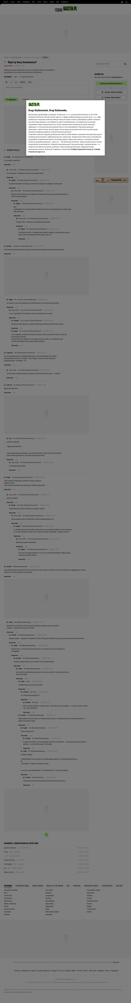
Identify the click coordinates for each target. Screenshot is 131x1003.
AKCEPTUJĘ (95, 151)
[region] (65, 127)
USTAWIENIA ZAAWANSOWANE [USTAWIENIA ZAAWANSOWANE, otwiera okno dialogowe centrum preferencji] (43, 151)
